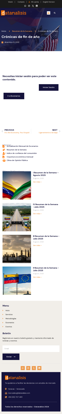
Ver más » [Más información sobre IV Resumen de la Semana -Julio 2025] (37, 214)
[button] (48, 13)
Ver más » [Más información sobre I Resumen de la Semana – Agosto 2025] (37, 182)
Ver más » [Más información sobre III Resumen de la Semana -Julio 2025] (37, 245)
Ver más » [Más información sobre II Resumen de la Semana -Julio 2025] (37, 277)
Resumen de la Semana (22, 31)
